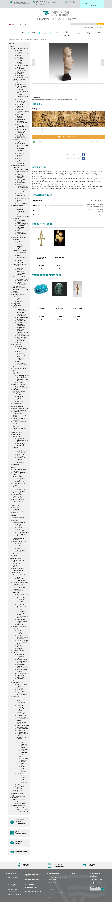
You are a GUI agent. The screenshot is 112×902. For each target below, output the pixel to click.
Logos (19, 547)
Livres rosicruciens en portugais (20, 425)
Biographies (17, 303)
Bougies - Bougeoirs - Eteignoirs (20, 627)
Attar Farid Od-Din (22, 145)
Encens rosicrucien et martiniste (19, 470)
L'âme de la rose (22, 727)
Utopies (19, 260)
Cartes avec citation (20, 608)
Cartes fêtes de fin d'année (23, 617)
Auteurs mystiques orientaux (19, 166)
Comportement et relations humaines (23, 349)
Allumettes (16, 507)
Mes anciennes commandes (12, 885)
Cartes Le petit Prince (21, 613)
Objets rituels (14, 505)
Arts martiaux (21, 143)
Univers (19, 282)
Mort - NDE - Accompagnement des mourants (20, 371)
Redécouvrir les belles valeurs (24, 777)
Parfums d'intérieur (19, 651)
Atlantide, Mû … (22, 211)
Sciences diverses (22, 280)
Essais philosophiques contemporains (21, 257)
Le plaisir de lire (22, 714)
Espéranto (20, 398)
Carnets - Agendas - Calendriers (23, 598)
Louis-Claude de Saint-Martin (22, 451)
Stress (19, 342)
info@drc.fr (73, 2)
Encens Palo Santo (19, 491)
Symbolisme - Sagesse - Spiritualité (20, 238)
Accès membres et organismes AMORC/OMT (95, 875)
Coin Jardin (20, 675)
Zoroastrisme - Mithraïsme (21, 162)
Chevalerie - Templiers (20, 59)
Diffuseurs (16, 565)
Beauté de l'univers (23, 725)
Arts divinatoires (18, 389)
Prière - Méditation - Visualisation (19, 265)
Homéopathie (21, 322)
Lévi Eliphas (20, 99)
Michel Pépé (21, 550)
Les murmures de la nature (22, 719)
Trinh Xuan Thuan (22, 284)
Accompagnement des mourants (23, 376)
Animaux (19, 346)
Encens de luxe (21, 489)
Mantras (15, 520)
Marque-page (21, 619)
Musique (15, 293)
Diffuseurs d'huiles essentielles (24, 747)
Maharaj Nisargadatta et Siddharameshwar (22, 185)
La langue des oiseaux (21, 723)
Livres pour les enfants (20, 368)
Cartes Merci (21, 611)
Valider (100, 24)
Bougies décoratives (20, 646)
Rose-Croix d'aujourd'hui (20, 408)
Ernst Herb (20, 545)
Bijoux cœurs (21, 654)
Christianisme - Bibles (21, 221)
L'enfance (20, 774)
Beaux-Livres (21, 712)
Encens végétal (17, 493)
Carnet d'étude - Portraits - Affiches (23, 808)
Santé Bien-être (15, 558)
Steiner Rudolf (21, 129)
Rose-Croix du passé (19, 410)
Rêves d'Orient (21, 732)
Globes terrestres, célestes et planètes (19, 586)
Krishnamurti (21, 182)
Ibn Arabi (19, 181)
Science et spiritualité (19, 277)
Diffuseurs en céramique (20, 567)
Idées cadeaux (15, 573)
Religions (16, 218)
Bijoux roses (21, 664)
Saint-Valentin (17, 790)
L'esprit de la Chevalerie (20, 582)
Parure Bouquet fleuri (23, 763)
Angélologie (20, 52)
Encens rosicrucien (23, 729)
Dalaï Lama (20, 174)
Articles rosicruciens (19, 800)
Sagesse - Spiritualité (20, 243)
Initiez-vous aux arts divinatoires (22, 693)
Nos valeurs (52, 882)
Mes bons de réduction (14, 894)
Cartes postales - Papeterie (18, 591)
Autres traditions (18, 205)
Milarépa (19, 193)
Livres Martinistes (16, 432)
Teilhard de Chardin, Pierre (21, 135)
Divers (19, 552)
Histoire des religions (20, 227)
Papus (19, 108)
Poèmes (19, 300)
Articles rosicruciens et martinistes (17, 796)
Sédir (18, 124)
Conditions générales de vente (33, 875)
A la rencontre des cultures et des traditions (59, 893)
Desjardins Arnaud (23, 91)
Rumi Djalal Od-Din (23, 198)
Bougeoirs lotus (22, 635)
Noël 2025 (16, 697)
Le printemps (17, 792)
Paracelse (20, 109)
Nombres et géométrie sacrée (22, 76)
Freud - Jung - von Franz (22, 355)
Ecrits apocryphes (22, 224)
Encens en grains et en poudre (20, 473)
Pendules (20, 689)
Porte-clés (20, 624)
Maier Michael (21, 101)
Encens (12, 467)
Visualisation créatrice (21, 274)
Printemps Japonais (19, 793)
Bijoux (15, 652)
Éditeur (51, 886)
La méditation (21, 715)
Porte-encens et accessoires (18, 502)
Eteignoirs (16, 512)
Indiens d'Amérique (23, 216)
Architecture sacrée (23, 54)
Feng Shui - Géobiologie (20, 388)
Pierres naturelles (22, 668)
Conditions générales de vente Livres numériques (34, 880)
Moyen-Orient (21, 531)
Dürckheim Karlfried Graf (21, 93)
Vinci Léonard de (22, 137)
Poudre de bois (18, 494)
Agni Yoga (20, 142)
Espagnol (20, 396)
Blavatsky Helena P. (22, 172)
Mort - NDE (20, 382)
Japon (19, 529)
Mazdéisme (20, 153)
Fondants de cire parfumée (25, 742)
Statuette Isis (77, 308)
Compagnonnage (22, 65)
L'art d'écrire (17, 589)
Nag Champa (21, 480)
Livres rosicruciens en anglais (20, 415)
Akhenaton (59, 257)
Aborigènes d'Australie (20, 208)
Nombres (16, 465)
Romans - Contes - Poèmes (19, 295)
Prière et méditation (20, 270)
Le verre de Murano (24, 759)
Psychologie (17, 344)
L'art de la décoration (19, 673)
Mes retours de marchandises (12, 890)
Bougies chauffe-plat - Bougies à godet (22, 641)
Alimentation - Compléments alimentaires (21, 310)
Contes (19, 298)
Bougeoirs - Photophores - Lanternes (21, 632)
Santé (15, 307)
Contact (51, 898)
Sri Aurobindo (21, 202)
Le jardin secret (22, 717)
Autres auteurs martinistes (21, 461)
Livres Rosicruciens (16, 406)
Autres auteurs (21, 254)
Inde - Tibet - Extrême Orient (21, 579)
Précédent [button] (33, 62)
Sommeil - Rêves (22, 365)
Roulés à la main (22, 481)
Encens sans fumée (19, 499)
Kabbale (19, 73)
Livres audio (17, 305)
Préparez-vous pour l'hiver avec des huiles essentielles (20, 561)
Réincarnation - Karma (20, 384)
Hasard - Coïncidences (21, 362)
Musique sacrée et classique (19, 518)
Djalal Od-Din (21, 179)
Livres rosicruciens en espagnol (20, 419)
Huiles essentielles (19, 568)
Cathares (20, 57)
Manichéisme (21, 152)
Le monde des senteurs (21, 737)
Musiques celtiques (23, 532)
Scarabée (41, 308)
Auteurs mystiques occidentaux (19, 80)
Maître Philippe (21, 103)
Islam (18, 230)
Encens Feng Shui (18, 498)
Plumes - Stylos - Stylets (22, 622)
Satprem (19, 200)
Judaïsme (20, 232)
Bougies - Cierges (18, 511)
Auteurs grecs (21, 252)
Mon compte (12, 874)
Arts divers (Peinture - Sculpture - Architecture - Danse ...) (21, 289)
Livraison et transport (33, 891)
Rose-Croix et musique (20, 554)
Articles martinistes (19, 806)
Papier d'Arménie (18, 570)
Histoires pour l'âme (24, 781)
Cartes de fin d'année (21, 787)
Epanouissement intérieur (21, 367)
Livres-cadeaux (17, 403)
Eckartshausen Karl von (23, 97)
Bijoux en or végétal (21, 657)
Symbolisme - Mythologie (21, 247)
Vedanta (19, 158)
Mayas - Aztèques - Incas (23, 213)
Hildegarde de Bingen (21, 699)
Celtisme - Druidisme (20, 63)
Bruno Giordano (22, 86)
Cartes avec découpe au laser (22, 605)
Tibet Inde (20, 527)
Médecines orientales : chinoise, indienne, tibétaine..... (23, 331)
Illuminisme (16, 436)
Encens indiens (17, 476)
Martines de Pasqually (20, 455)
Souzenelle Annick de (22, 126)
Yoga (18, 160)
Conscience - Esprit (23, 279)
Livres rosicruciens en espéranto (20, 429)
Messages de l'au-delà (22, 379)
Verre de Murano (22, 669)
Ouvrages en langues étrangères (19, 392)
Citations (19, 241)
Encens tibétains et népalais (19, 484)
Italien (19, 400)
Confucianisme (21, 150)
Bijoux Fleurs (21, 663)
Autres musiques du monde (22, 535)
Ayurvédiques (21, 478)
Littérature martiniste (19, 449)
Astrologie (20, 55)
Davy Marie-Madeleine (21, 88)
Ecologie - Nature (18, 386)
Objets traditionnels (19, 575)
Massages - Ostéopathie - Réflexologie (21, 325)
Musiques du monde (19, 522)
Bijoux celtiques (23, 767)
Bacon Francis (21, 83)
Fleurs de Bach (21, 321)
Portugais (20, 401)
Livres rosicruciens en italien (20, 422)
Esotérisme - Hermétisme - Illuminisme (21, 70)
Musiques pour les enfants (19, 538)
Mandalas (20, 268)
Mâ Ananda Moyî (24, 190)
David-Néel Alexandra (20, 177)
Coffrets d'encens (18, 496)
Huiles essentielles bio (24, 752)
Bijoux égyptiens (22, 659)
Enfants (15, 681)
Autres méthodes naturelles (22, 318)
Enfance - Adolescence (21, 352)
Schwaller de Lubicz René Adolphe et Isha (22, 121)
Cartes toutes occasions (21, 602)
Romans (19, 301)
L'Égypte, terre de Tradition (22, 734)
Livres (12, 46)
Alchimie (19, 50)
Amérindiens (21, 526)
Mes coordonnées (13, 877)
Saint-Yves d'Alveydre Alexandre (20, 116)
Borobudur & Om (22, 666)
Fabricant (51, 889)
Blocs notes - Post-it (23, 595)
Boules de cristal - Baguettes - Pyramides (22, 686)
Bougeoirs (16, 509)
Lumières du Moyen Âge (21, 703)
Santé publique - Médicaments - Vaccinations (22, 338)
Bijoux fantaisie (22, 661)
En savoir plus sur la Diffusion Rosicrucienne (57, 878)
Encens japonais (18, 487)
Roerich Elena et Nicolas (22, 196)
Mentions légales (31, 887)
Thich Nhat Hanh (22, 203)
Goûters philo (21, 262)
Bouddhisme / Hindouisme (21, 147)
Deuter (19, 543)
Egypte (19, 67)
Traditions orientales (19, 140)
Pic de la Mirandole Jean (23, 112)
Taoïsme (20, 157)
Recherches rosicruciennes (17, 412)
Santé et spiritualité (23, 335)
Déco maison (21, 677)
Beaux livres (17, 286)
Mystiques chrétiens (20, 105)
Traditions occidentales (20, 48)
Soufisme (20, 155)
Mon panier (11, 881)
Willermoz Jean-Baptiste (22, 458)
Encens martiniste (22, 811)
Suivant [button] (102, 62)
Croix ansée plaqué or (41, 258)
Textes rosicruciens (23, 802)
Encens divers (21, 730)
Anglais (19, 395)
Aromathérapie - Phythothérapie (22, 315)
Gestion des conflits (20, 359)
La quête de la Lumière (21, 709)
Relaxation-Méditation (20, 541)
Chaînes (19, 671)
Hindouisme (20, 225)
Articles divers (21, 803)
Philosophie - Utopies (19, 250)
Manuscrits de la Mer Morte (22, 234)
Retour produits (30, 884)
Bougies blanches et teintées (22, 637)
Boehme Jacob (21, 84)
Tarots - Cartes (21, 691)
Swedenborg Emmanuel (21, 131)
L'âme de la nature (19, 584)
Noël (18, 784)
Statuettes (20, 679)
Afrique (19, 524)
